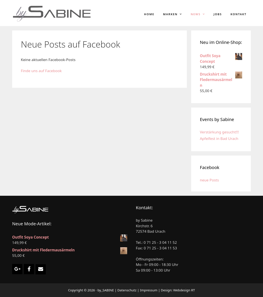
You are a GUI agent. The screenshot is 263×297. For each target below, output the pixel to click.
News (200, 14)
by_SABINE (105, 290)
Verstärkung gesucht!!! (219, 131)
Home (149, 14)
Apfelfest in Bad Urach (219, 138)
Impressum (148, 290)
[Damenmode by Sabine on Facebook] (29, 269)
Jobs (218, 14)
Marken (174, 14)
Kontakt (238, 14)
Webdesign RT (184, 290)
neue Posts (209, 180)
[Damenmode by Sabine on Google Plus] (17, 269)
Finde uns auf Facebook (41, 70)
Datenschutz (126, 290)
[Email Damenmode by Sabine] (41, 269)
